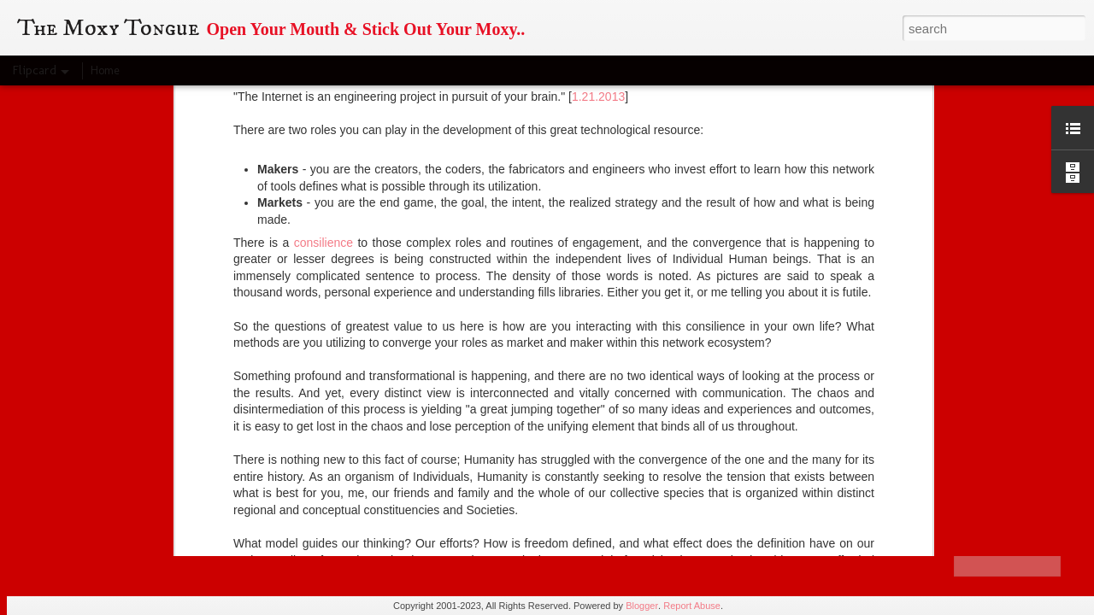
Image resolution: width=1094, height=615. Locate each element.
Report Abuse (692, 605)
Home (105, 70)
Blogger (642, 605)
